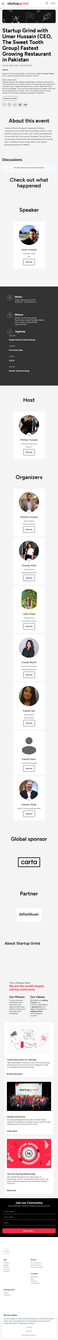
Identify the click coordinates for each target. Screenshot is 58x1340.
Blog (32, 1279)
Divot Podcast (35, 1283)
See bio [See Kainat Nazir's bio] (29, 768)
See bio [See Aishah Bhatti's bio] (29, 675)
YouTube (34, 1281)
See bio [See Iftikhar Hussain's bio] (29, 452)
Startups (6, 1267)
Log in (53, 3)
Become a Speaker (37, 1267)
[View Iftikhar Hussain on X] (29, 435)
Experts (5, 1265)
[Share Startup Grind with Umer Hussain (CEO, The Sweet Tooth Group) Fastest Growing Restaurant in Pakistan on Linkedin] (15, 105)
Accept (29, 1327)
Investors (6, 1263)
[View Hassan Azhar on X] (29, 800)
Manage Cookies (29, 1335)
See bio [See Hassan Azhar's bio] (29, 814)
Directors (6, 1271)
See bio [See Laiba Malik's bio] (29, 626)
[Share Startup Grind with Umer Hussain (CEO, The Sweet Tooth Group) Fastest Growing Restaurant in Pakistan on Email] (20, 105)
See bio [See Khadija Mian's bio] (29, 578)
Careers (6, 1293)
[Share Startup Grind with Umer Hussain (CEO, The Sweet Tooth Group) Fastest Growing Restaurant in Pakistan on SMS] (25, 105)
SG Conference (36, 1263)
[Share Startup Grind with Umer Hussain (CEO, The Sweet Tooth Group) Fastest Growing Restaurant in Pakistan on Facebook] (4, 105)
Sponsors (6, 1269)
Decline (29, 1331)
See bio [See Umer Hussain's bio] (29, 262)
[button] (47, 3)
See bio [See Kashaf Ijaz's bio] (29, 723)
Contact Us (7, 1295)
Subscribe (28, 1231)
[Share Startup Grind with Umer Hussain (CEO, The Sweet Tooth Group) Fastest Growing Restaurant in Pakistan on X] (9, 105)
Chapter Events (36, 1265)
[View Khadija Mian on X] (29, 561)
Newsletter (34, 1277)
